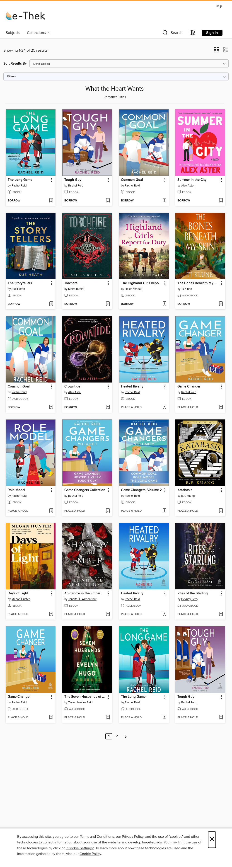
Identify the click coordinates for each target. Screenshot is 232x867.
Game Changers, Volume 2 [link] (141, 490)
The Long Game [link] (20, 180)
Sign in (212, 32)
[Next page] (125, 736)
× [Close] (212, 839)
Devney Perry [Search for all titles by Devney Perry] (189, 599)
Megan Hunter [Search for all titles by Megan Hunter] (21, 599)
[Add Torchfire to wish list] (108, 304)
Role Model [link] (16, 490)
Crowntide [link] (72, 387)
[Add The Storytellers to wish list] (51, 304)
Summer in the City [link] (192, 180)
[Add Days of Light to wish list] (51, 614)
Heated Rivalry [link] (132, 387)
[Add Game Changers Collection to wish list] (108, 511)
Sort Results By (15, 63)
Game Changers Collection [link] (84, 490)
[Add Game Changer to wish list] (221, 407)
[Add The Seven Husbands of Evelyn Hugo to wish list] (108, 718)
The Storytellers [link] (20, 283)
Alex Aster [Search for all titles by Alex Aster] (187, 185)
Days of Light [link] (18, 593)
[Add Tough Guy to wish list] (108, 201)
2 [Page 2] (117, 736)
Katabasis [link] (184, 490)
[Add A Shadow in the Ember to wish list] (108, 614)
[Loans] (192, 33)
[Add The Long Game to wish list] (51, 201)
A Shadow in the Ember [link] (82, 593)
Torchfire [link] (70, 283)
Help (219, 6)
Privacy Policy (132, 836)
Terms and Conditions (97, 836)
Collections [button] (39, 32)
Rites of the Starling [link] (192, 593)
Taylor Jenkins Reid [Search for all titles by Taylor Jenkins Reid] (80, 702)
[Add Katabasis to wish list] (221, 511)
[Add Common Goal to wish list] (164, 201)
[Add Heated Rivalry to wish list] (164, 407)
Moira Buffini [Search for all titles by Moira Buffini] (76, 289)
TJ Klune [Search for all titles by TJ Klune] (186, 289)
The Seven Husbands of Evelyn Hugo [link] (85, 697)
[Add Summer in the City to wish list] (221, 201)
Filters (11, 76)
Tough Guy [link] (72, 180)
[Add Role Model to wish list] (51, 511)
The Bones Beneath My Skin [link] (198, 283)
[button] (172, 33)
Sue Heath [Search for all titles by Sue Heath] (18, 289)
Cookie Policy (90, 854)
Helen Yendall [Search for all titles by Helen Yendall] (133, 289)
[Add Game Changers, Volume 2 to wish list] (164, 511)
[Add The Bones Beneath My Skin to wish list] (221, 304)
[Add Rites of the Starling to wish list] (221, 614)
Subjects (13, 32)
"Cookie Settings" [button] (80, 848)
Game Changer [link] (188, 387)
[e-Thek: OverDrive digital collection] (25, 15)
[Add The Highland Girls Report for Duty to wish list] (164, 304)
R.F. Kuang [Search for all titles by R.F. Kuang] (188, 496)
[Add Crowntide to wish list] (108, 407)
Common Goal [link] (132, 180)
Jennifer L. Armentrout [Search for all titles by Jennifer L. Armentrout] (82, 599)
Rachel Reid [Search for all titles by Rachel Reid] (19, 185)
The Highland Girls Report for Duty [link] (141, 283)
